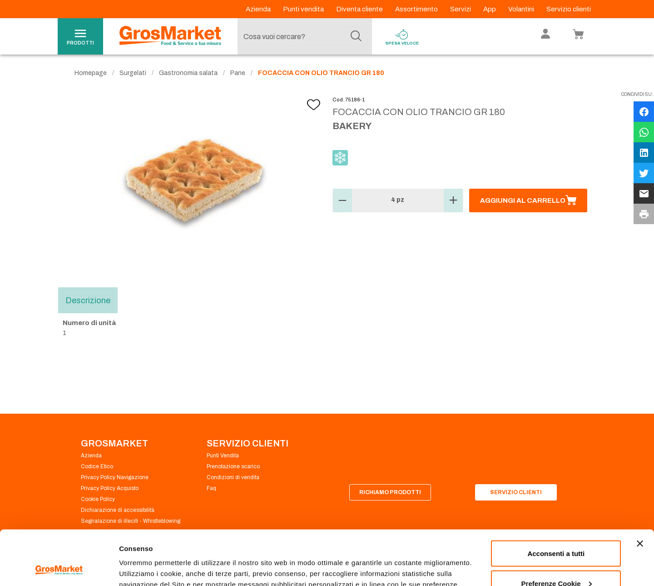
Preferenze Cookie (149, 558)
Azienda (259, 9)
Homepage (90, 73)
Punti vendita (304, 9)
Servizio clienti (568, 9)
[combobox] (302, 36)
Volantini (521, 9)
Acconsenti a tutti (556, 502)
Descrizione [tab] (87, 300)
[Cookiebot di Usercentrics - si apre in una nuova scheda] (59, 568)
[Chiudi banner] (640, 492)
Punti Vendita (223, 455)
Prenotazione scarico (233, 466)
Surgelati (132, 73)
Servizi (461, 9)
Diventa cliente (360, 9)
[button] (342, 200)
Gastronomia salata (188, 73)
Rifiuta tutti (556, 562)
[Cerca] (356, 36)
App (490, 9)
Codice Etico (97, 466)
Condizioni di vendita (233, 477)
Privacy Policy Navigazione (115, 477)
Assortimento (417, 9)
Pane (237, 73)
